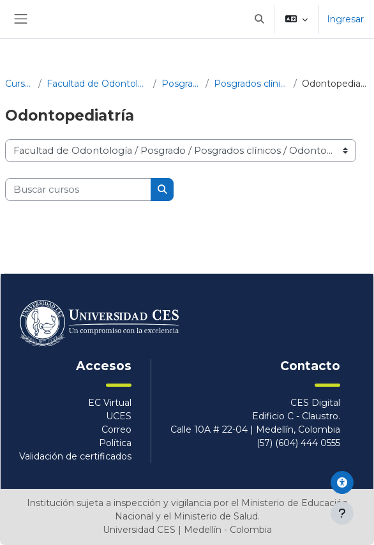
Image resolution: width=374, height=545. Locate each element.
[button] (259, 19)
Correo (116, 429)
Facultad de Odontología (97, 83)
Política (115, 443)
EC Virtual (109, 402)
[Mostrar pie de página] (342, 513)
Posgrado (180, 83)
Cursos (19, 83)
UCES (118, 416)
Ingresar (345, 19)
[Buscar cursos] (78, 189)
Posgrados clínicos (251, 83)
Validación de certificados (75, 456)
